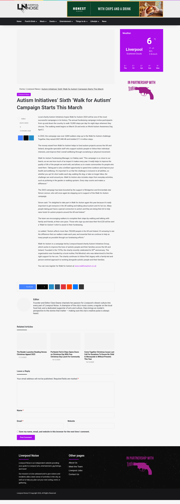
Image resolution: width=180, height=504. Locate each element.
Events (52, 21)
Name (20, 410)
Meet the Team (76, 466)
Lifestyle (93, 21)
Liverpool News (33, 89)
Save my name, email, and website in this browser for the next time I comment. (54, 431)
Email (20, 421)
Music (42, 21)
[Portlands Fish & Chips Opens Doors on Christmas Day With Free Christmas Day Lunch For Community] (66, 341)
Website (71, 421)
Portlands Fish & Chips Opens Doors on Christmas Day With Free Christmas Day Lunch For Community (65, 354)
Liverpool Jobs (75, 470)
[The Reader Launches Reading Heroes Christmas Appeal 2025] (32, 341)
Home (19, 21)
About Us (73, 462)
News (104, 21)
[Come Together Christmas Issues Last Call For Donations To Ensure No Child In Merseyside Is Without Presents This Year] (99, 341)
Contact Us (74, 474)
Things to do (81, 21)
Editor (23, 119)
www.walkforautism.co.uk (85, 266)
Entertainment (65, 21)
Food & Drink (30, 21)
